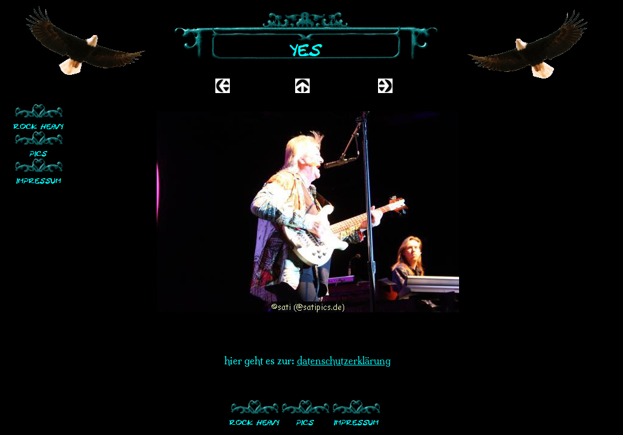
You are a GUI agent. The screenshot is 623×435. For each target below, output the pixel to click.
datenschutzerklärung (344, 361)
